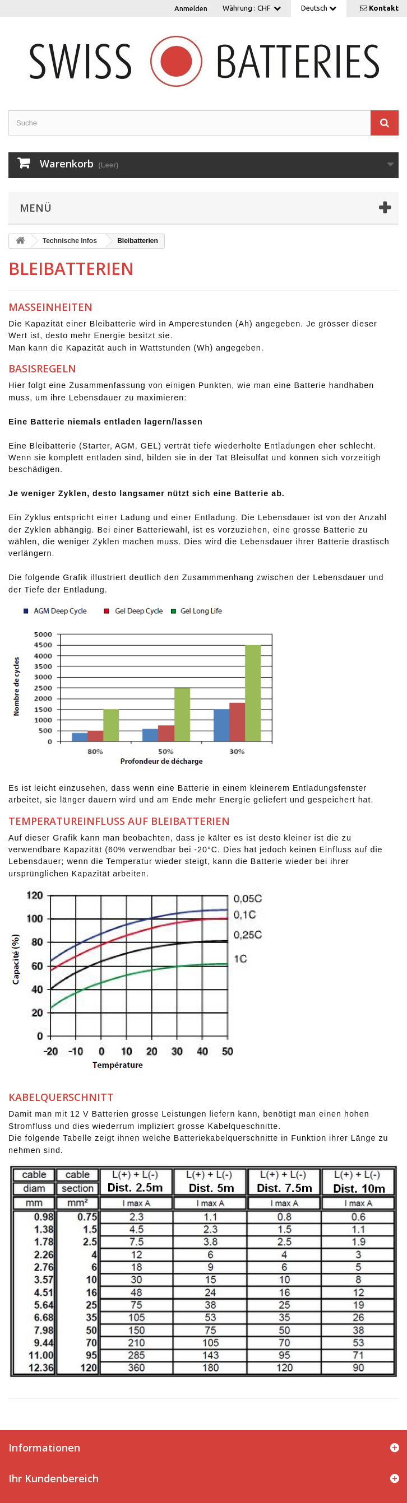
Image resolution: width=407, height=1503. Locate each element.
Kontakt (384, 8)
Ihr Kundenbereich (53, 1478)
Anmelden (190, 8)
